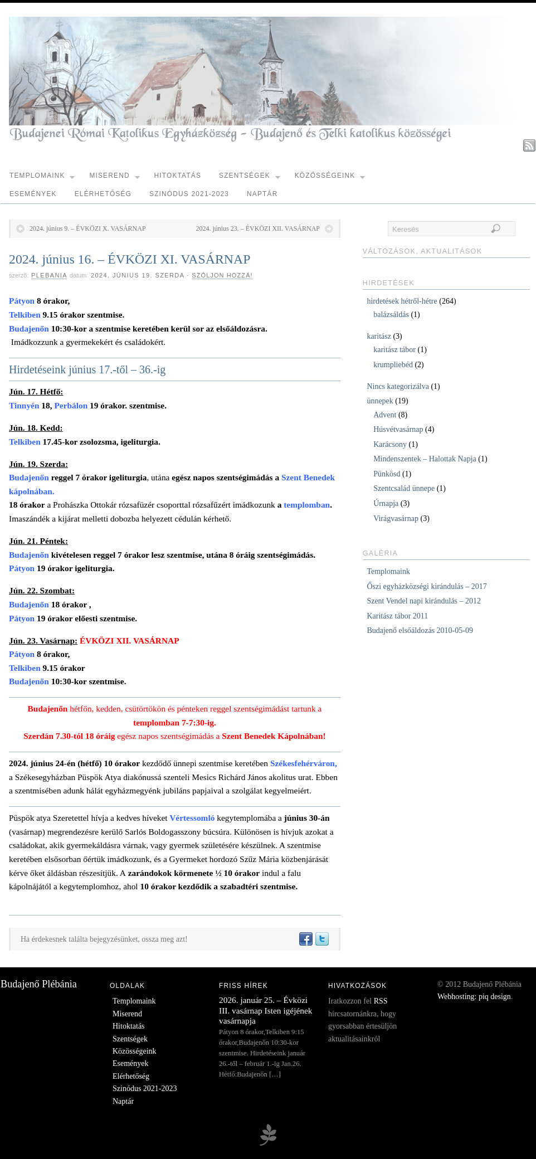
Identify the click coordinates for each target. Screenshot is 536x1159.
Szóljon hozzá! (222, 275)
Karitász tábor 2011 (397, 616)
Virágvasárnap (395, 518)
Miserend (114, 178)
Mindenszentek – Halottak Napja (424, 459)
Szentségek (249, 178)
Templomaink (42, 178)
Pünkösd (386, 474)
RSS (381, 1001)
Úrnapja (385, 503)
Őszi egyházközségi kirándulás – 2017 (426, 586)
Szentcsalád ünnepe (404, 488)
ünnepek (380, 401)
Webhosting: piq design (474, 996)
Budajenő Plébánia (39, 984)
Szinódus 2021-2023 (189, 194)
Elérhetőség (103, 194)
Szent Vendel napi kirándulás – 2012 (424, 601)
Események (33, 194)
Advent (384, 415)
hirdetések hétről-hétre (402, 301)
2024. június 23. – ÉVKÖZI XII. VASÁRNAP (258, 228)
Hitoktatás (177, 175)
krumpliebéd (393, 365)
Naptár (262, 194)
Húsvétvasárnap (398, 429)
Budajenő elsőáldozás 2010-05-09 (420, 630)
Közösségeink (330, 178)
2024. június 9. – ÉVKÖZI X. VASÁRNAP (88, 228)
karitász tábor (394, 349)
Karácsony (390, 444)
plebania (49, 275)
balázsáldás (391, 314)
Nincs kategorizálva (398, 386)
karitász (379, 336)
